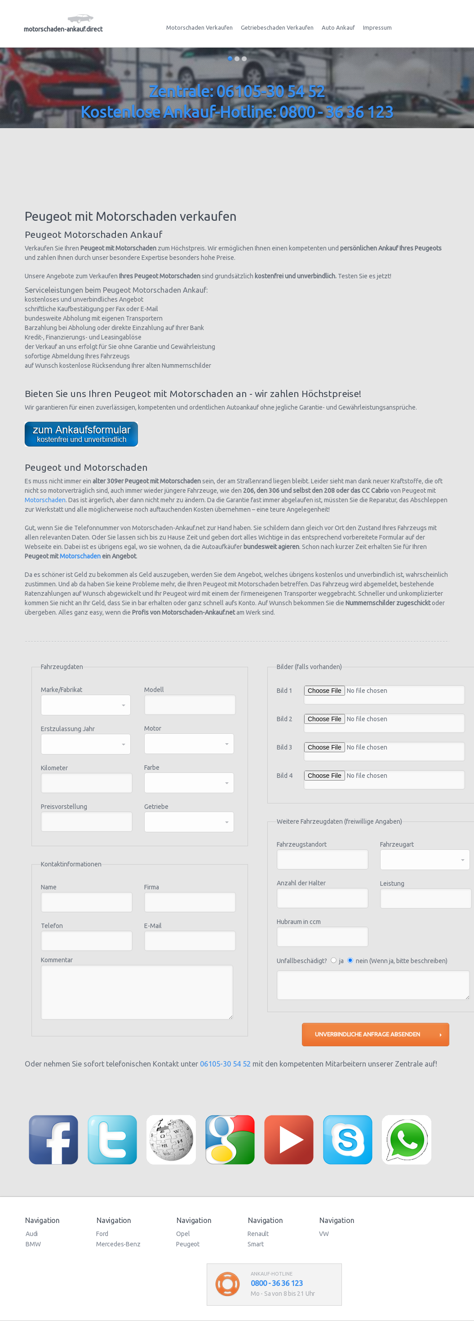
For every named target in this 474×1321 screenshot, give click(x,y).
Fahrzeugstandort (302, 844)
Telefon (52, 925)
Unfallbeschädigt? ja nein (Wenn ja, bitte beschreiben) (362, 960)
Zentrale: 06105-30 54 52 (237, 91)
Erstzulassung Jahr (68, 728)
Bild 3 (284, 747)
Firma (151, 887)
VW (324, 1233)
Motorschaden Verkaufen (199, 27)
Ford (102, 1233)
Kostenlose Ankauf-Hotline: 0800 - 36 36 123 (237, 112)
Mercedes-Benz (118, 1244)
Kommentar (57, 960)
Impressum (377, 27)
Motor (152, 728)
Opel (183, 1233)
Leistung (392, 883)
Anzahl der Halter (301, 883)
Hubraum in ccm (299, 921)
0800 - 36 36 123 (277, 1283)
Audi (32, 1233)
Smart (255, 1244)
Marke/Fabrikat (61, 689)
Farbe (151, 767)
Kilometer (54, 768)
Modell (154, 689)
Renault (258, 1233)
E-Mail (153, 925)
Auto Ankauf (338, 27)
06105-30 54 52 (225, 1064)
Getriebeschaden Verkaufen (277, 27)
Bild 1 (284, 690)
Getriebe (156, 806)
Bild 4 (284, 775)
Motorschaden (45, 500)
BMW (33, 1244)
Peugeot (187, 1244)
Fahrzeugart (397, 844)
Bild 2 (284, 719)
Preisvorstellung (64, 806)
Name (49, 887)
